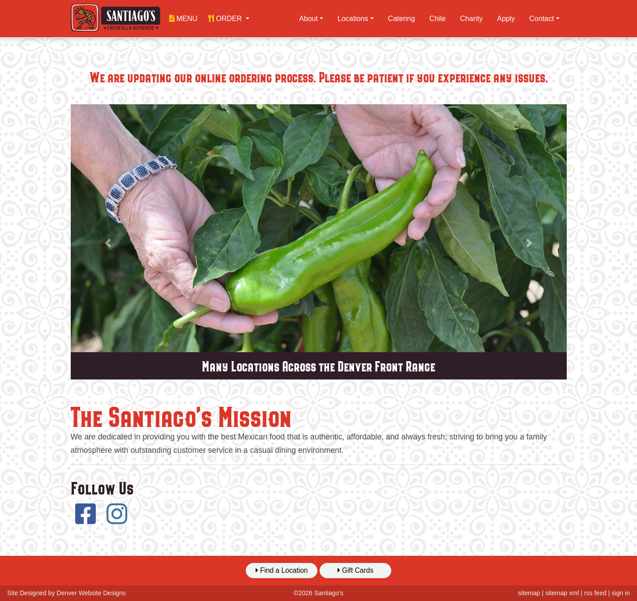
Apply (506, 18)
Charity (471, 18)
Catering (401, 18)
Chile (437, 18)
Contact (541, 18)
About (308, 18)
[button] (229, 18)
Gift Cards (356, 570)
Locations (353, 18)
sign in (620, 593)
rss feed (595, 593)
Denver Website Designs (91, 593)
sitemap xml (562, 593)
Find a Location (282, 570)
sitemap (529, 593)
